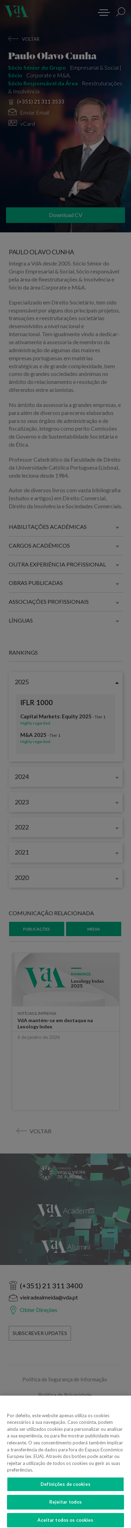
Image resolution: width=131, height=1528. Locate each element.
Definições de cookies (65, 1488)
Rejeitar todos (65, 1506)
